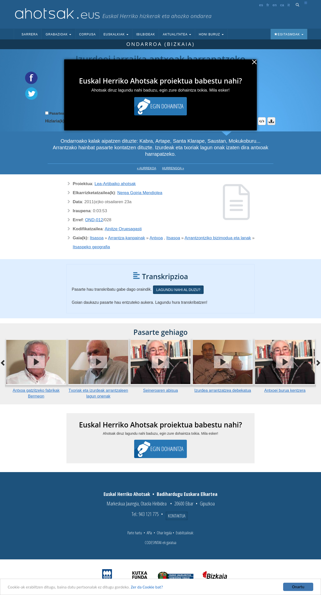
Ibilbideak (145, 34)
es (261, 5)
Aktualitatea (177, 34)
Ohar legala (164, 533)
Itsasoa (97, 238)
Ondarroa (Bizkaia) (160, 44)
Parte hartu (134, 533)
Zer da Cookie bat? (147, 587)
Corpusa (87, 34)
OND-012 (94, 219)
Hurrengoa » (173, 168)
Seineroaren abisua (160, 390)
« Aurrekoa (146, 168)
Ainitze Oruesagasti (123, 229)
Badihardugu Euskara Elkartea (187, 494)
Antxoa (156, 238)
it (289, 5)
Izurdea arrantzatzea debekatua (222, 390)
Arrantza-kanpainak (126, 238)
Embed (262, 121)
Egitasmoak (288, 34)
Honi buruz (211, 34)
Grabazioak (58, 34)
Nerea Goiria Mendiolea (140, 192)
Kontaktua (176, 516)
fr (268, 5)
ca (282, 5)
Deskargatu (271, 121)
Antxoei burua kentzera (285, 390)
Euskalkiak (116, 34)
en (275, 5)
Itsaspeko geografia (91, 247)
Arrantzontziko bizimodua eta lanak (218, 238)
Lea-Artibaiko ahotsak (115, 183)
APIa (149, 533)
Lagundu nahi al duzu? (178, 290)
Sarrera (30, 34)
